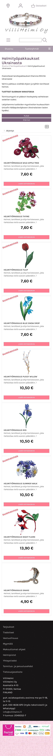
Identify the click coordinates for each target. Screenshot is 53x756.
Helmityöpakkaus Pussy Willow (20, 377)
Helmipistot (9, 655)
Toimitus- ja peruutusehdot (18, 666)
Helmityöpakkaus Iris (15, 430)
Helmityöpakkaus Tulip (16, 270)
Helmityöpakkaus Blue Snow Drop (22, 323)
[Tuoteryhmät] (8, 40)
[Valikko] (49, 49)
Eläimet (26, 120)
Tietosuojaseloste (12, 672)
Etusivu (9, 48)
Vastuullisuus (10, 638)
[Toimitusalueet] (8, 6)
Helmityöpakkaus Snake (16, 590)
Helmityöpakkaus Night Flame (19, 537)
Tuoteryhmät (32, 48)
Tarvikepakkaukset (18, 66)
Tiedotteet (8, 632)
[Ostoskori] (39, 6)
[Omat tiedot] (20, 6)
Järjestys (8, 131)
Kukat (26, 116)
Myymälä (8, 643)
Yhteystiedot (10, 660)
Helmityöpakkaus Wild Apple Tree (21, 163)
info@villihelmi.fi (12, 712)
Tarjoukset (8, 627)
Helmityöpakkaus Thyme (16, 216)
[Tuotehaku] (30, 40)
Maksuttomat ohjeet (14, 649)
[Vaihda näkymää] (47, 127)
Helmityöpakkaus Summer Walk (20, 483)
